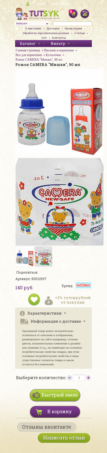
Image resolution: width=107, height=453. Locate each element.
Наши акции (73, 28)
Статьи (79, 33)
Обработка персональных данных (46, 33)
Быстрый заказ (60, 395)
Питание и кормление (59, 50)
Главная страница (28, 50)
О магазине (33, 28)
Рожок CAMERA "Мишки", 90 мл (39, 59)
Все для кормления (29, 55)
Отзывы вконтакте (46, 426)
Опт (44, 37)
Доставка (53, 28)
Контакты (59, 37)
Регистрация (60, 3)
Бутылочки (53, 55)
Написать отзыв (64, 437)
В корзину (59, 411)
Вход (40, 3)
